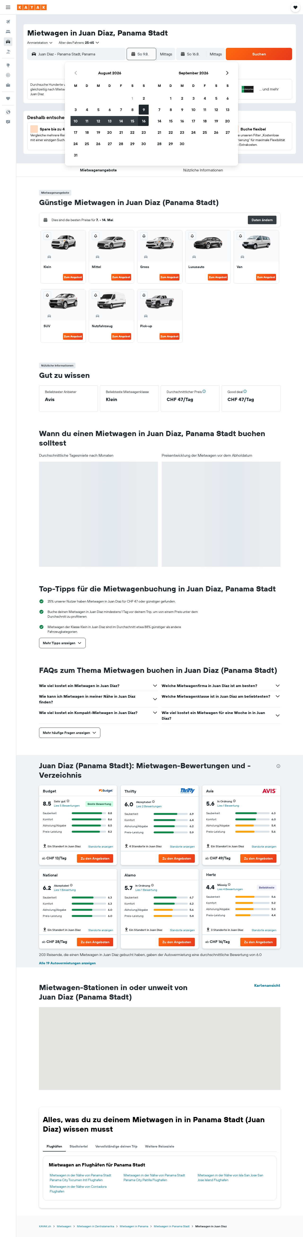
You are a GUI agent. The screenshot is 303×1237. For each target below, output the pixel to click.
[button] (8, 7)
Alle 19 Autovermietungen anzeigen (67, 963)
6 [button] (110, 109)
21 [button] (121, 132)
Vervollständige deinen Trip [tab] (116, 1146)
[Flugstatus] (8, 75)
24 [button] (75, 143)
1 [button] (132, 98)
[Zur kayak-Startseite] (32, 7)
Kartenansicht (267, 985)
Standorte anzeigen (100, 846)
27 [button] (110, 143)
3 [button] (76, 109)
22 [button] (132, 132)
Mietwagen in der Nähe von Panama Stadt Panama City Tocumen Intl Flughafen (80, 1177)
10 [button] (76, 121)
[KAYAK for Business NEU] (8, 85)
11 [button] (86, 121)
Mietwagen (64, 1226)
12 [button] (98, 121)
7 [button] (121, 109)
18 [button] (87, 132)
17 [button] (75, 132)
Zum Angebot (73, 277)
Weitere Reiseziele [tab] (159, 1146)
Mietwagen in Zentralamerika (95, 1226)
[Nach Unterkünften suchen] (8, 31)
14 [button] (121, 121)
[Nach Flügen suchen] (8, 22)
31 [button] (75, 155)
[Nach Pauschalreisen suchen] (8, 51)
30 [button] (143, 143)
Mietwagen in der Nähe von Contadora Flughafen (78, 1188)
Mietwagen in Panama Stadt (172, 1226)
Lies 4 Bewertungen (230, 889)
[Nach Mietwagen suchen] (8, 41)
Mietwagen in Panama (134, 1226)
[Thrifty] (188, 791)
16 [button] (144, 121)
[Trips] (8, 98)
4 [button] (87, 109)
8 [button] (132, 109)
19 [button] (98, 132)
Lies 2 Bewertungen (149, 806)
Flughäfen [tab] (54, 1146)
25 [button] (87, 143)
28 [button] (121, 143)
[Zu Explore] (8, 65)
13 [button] (109, 121)
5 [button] (98, 109)
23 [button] (144, 132)
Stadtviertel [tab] (79, 1146)
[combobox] (40, 42)
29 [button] (132, 143)
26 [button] (98, 143)
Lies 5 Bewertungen (67, 805)
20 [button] (109, 132)
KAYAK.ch (45, 1226)
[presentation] (278, 766)
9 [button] (144, 109)
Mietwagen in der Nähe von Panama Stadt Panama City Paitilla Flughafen (154, 1177)
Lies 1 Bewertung (228, 805)
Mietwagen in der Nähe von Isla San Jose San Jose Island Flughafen (230, 1177)
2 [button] (144, 98)
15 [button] (132, 121)
